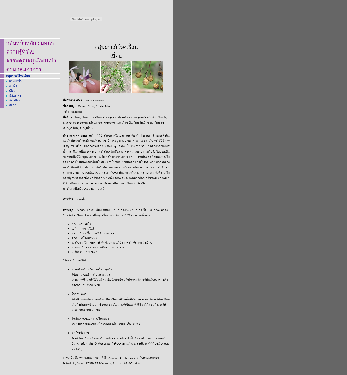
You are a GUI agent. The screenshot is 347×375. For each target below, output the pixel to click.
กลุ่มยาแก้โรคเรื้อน (18, 76)
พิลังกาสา (15, 95)
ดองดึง (13, 85)
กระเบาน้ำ (15, 81)
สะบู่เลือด (14, 100)
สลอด (12, 105)
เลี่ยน (12, 90)
